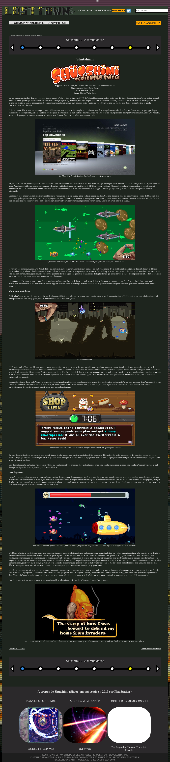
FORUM (92, 10)
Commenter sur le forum (151, 649)
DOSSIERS (118, 10)
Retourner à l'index (17, 649)
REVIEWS (104, 10)
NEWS (81, 10)
